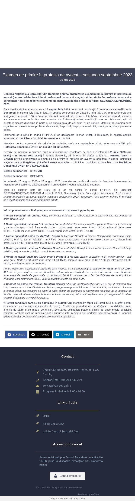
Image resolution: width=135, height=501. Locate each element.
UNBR (46, 416)
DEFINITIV (36, 175)
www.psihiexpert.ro (37, 297)
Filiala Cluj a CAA (53, 423)
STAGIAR (36, 170)
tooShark (95, 494)
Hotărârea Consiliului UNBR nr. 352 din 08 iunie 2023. (37, 146)
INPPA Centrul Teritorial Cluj (60, 431)
